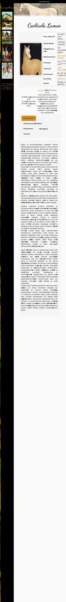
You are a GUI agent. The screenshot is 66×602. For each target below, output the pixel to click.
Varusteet (26, 134)
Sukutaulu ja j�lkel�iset (32, 124)
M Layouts (10, 84)
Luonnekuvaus (28, 118)
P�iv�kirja (43, 129)
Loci (7, 87)
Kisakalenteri (28, 129)
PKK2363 (61, 58)
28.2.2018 (41, 90)
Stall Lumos (61, 79)
